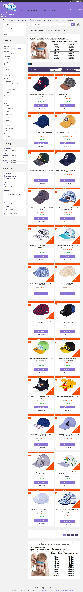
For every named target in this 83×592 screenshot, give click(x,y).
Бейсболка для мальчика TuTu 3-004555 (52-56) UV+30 (67, 434)
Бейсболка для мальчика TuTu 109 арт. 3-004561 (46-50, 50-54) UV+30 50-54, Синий (67, 511)
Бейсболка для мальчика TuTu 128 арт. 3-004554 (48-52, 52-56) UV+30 (67, 472)
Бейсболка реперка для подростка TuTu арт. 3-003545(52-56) (41, 359)
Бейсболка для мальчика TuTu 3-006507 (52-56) (67, 95)
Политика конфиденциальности (64, 590)
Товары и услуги (32, 10)
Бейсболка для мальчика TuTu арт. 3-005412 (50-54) (41, 246)
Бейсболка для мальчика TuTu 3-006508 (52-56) (41, 170)
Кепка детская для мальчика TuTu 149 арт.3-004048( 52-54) (41, 284)
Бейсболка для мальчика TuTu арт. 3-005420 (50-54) (41, 397)
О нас (44, 10)
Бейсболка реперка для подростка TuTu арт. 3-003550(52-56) (67, 321)
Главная (21, 10)
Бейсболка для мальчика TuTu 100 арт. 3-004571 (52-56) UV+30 (41, 434)
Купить (42, 105)
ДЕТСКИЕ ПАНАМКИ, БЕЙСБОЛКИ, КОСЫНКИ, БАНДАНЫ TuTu (34, 20)
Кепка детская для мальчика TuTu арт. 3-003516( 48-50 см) (67, 284)
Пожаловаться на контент (48, 590)
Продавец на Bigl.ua (41, 589)
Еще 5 (7, 78)
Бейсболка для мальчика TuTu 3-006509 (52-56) (41, 95)
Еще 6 (7, 120)
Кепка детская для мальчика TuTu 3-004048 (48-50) (41, 510)
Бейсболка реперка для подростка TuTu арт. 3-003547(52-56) (67, 359)
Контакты (52, 10)
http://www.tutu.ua (11, 176)
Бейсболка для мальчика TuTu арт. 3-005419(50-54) (67, 397)
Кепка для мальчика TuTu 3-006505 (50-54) (67, 170)
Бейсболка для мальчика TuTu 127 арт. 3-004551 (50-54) (41, 472)
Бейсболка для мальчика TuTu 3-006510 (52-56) (67, 133)
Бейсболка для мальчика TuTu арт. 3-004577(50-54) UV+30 (67, 208)
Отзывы (6, 34)
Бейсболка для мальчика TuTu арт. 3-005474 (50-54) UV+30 (67, 246)
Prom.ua (49, 587)
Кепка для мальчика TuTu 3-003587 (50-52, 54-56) (41, 321)
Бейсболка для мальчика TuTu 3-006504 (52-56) (41, 208)
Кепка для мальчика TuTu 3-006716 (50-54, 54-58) (41, 133)
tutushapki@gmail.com (12, 178)
